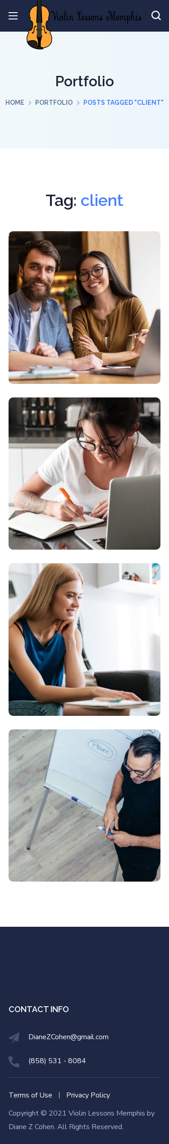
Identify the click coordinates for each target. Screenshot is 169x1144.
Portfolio (54, 102)
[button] (155, 16)
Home (14, 102)
